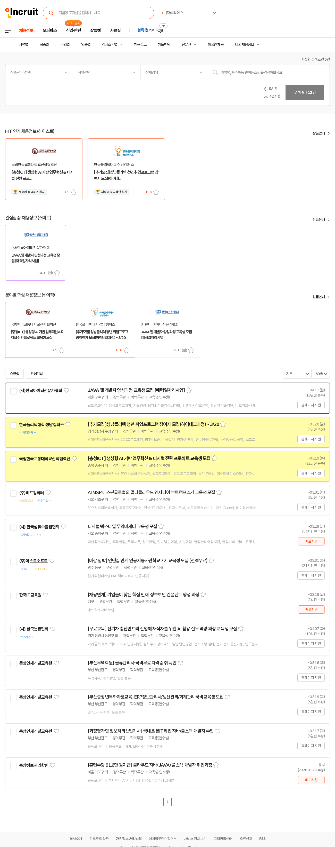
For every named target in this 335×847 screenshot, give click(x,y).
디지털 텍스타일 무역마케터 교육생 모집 (122, 527)
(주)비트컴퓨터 (31, 493)
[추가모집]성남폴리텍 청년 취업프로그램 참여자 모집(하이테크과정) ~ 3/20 (153, 424)
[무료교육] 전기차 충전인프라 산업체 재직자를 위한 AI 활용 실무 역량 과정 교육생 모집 (162, 629)
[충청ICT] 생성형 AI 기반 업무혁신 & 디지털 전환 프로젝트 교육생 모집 (149, 458)
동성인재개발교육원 (35, 663)
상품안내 (319, 133)
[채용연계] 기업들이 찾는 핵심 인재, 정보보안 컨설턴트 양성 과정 (143, 595)
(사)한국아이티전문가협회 (40, 390)
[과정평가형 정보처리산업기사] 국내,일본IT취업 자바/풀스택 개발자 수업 (151, 731)
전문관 (186, 44)
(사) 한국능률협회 (33, 629)
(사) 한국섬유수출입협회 (39, 527)
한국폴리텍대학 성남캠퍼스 (41, 425)
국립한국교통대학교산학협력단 (44, 459)
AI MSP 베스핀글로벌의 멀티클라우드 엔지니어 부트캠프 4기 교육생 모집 (151, 492)
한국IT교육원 (30, 595)
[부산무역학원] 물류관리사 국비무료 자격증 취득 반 (132, 663)
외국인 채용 (215, 44)
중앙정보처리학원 (33, 765)
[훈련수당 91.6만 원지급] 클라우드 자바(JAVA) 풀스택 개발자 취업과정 (150, 765)
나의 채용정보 (244, 44)
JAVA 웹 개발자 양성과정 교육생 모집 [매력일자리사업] (136, 390)
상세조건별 (109, 44)
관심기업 (36, 373)
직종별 (44, 44)
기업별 (65, 44)
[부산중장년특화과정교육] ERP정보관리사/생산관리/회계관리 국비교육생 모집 (155, 697)
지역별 (23, 44)
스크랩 (73, 192)
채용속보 (140, 44)
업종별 (85, 44)
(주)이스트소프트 (33, 561)
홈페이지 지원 (311, 405)
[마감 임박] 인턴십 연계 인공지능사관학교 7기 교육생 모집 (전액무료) (147, 561)
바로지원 (311, 541)
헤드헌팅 (164, 44)
